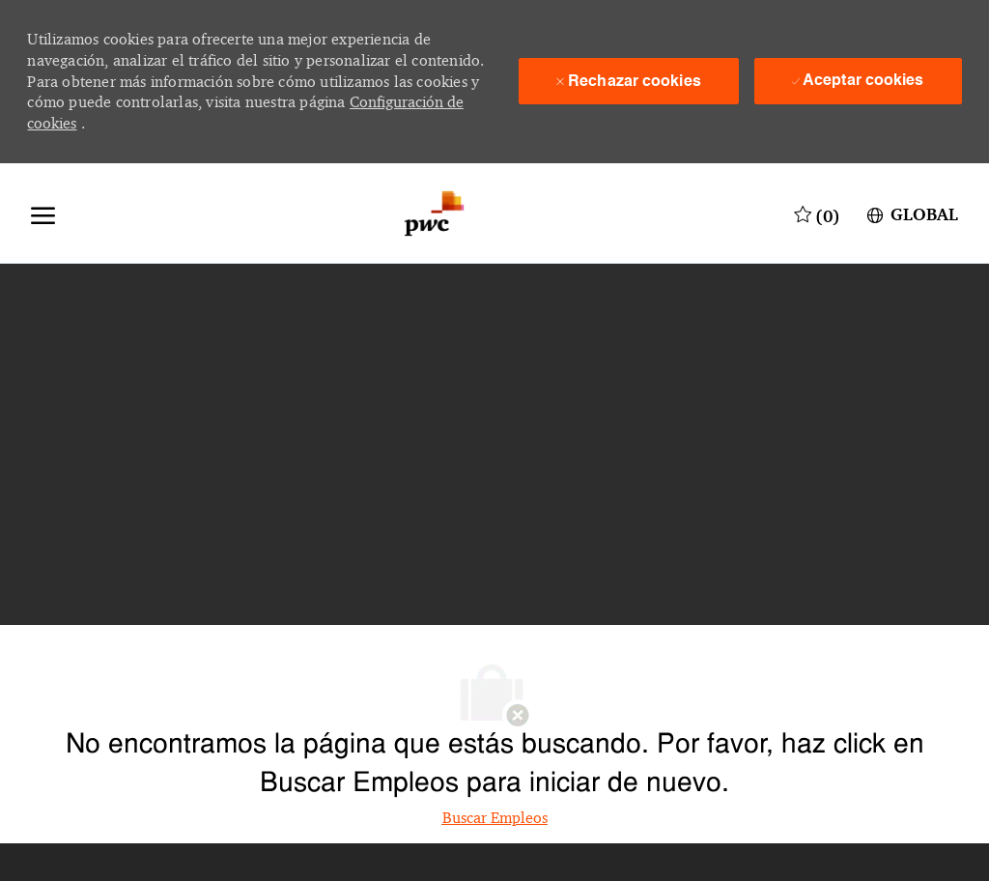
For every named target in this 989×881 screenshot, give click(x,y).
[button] (910, 213)
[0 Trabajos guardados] (817, 213)
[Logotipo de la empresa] (434, 213)
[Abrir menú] (43, 213)
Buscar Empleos (495, 818)
